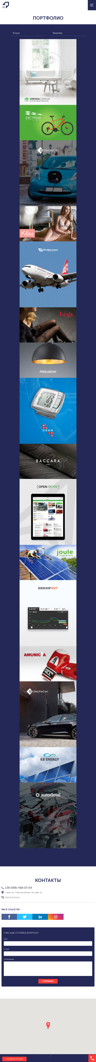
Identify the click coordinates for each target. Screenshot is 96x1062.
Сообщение (9, 959)
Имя (5, 939)
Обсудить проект (14, 1059)
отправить (48, 981)
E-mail (6, 949)
